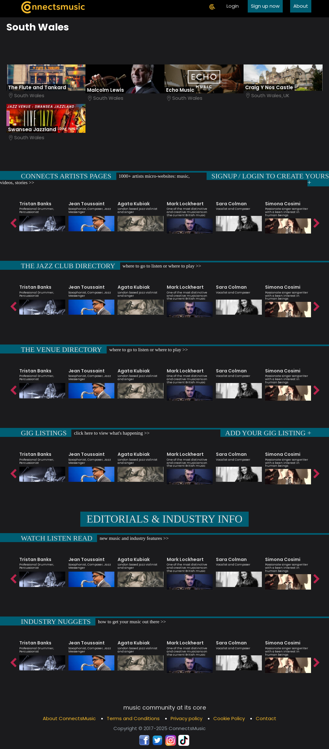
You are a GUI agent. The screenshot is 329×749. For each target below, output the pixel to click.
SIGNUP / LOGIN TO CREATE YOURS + (270, 179)
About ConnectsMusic (69, 718)
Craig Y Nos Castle (269, 87)
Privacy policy (186, 718)
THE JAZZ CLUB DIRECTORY (68, 266)
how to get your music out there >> (131, 621)
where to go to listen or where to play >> (161, 265)
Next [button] (316, 221)
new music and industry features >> (133, 538)
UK (286, 95)
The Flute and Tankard (37, 87)
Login (233, 6)
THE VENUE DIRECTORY (61, 349)
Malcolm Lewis (105, 90)
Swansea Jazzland (32, 129)
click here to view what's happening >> (111, 433)
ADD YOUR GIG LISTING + (268, 433)
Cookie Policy (229, 718)
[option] (42, 213)
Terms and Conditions (133, 718)
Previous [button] (13, 221)
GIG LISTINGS (44, 433)
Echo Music (180, 90)
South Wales (29, 95)
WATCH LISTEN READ (56, 538)
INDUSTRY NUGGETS (56, 621)
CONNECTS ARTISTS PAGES (66, 176)
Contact (266, 718)
